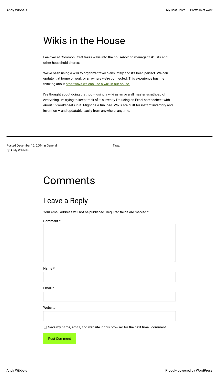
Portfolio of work (201, 10)
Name (49, 268)
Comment (52, 221)
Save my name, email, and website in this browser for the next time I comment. (107, 327)
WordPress (204, 370)
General (52, 145)
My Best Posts (175, 10)
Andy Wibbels (17, 10)
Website (49, 307)
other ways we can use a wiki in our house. (98, 84)
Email (48, 288)
